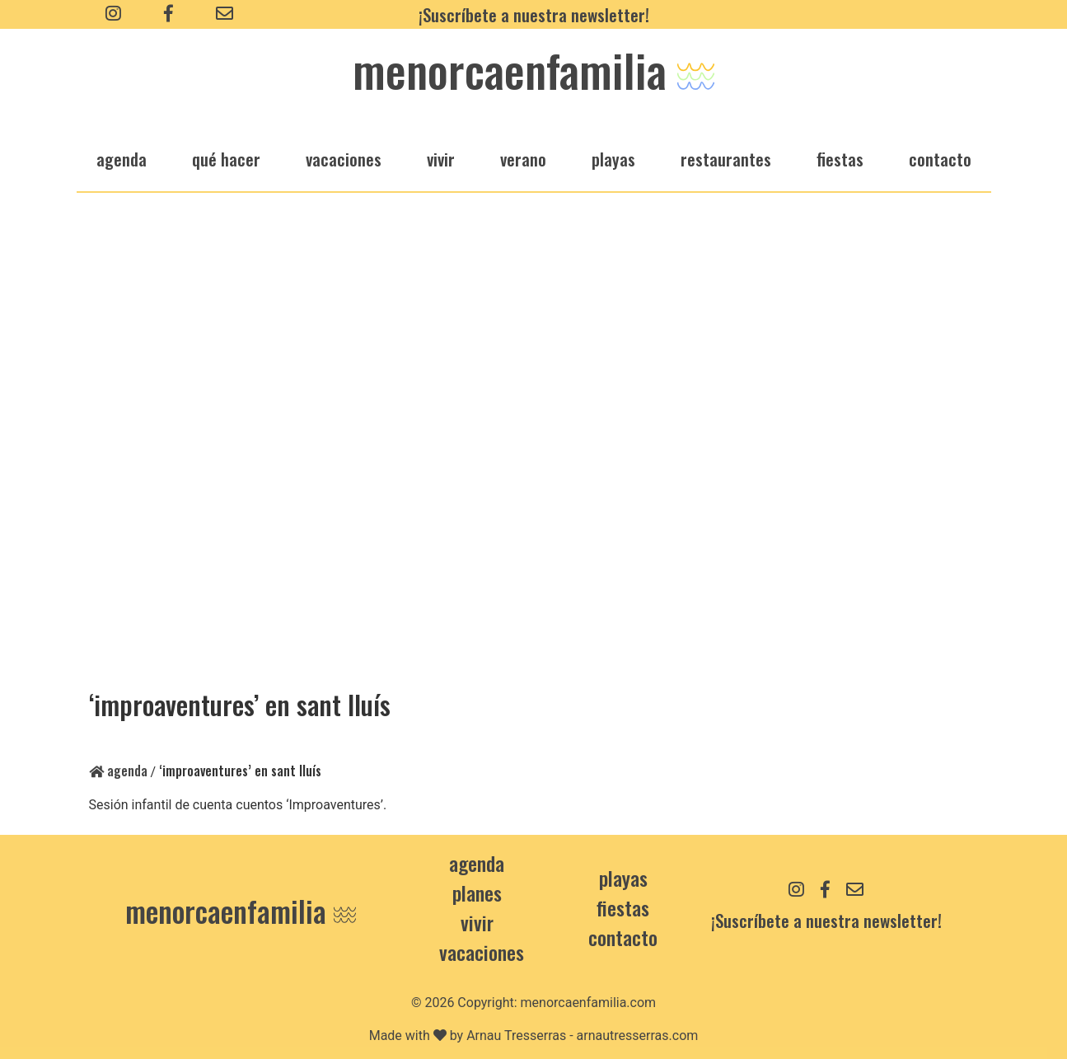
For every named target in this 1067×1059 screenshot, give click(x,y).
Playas (623, 878)
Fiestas (623, 907)
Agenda (118, 770)
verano (523, 158)
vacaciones (343, 158)
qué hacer (226, 158)
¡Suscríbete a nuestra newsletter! (534, 14)
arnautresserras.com (638, 1035)
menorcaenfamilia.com (589, 1002)
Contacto (940, 158)
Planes (477, 892)
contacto (623, 937)
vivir (441, 158)
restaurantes (726, 158)
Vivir (477, 922)
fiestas (840, 158)
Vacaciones (481, 952)
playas (613, 158)
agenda (121, 158)
